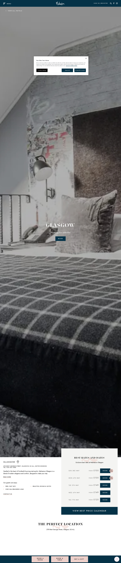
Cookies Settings (42, 70)
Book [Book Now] (105, 471)
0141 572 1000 (11, 467)
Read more (7, 477)
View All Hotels (13, 10)
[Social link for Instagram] (117, 3)
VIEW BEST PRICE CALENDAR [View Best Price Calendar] (89, 510)
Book (60, 239)
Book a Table (59, 559)
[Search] (111, 3)
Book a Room (40, 559)
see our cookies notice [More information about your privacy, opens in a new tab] (71, 65)
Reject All (67, 70)
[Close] (86, 58)
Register (104, 3)
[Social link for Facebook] (114, 3)
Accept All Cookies (80, 70)
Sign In (96, 3)
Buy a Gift (79, 559)
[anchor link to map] (18, 463)
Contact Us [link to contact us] (7, 494)
